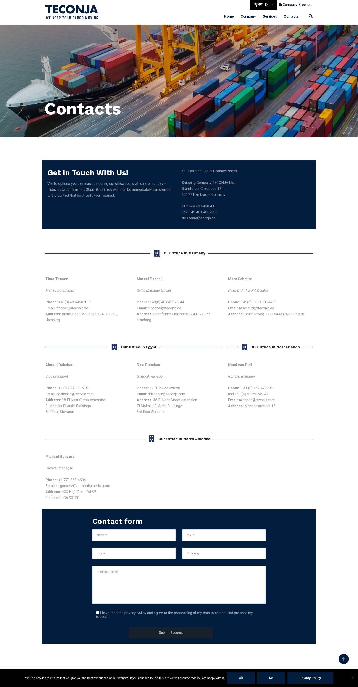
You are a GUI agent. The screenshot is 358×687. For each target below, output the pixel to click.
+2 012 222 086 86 (165, 388)
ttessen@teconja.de (72, 308)
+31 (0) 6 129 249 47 (251, 394)
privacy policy (135, 613)
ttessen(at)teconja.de (199, 218)
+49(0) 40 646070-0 (74, 302)
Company (248, 16)
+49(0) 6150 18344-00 (259, 302)
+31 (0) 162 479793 (257, 388)
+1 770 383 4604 (72, 480)
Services (270, 16)
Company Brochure (296, 5)
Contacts (291, 16)
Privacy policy (310, 678)
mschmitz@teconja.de (256, 308)
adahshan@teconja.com (75, 394)
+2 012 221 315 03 (73, 388)
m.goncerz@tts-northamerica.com (83, 486)
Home (229, 16)
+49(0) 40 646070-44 (167, 302)
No (271, 678)
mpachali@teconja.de (164, 308)
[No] (352, 678)
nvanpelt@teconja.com (257, 400)
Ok (241, 678)
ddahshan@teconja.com (166, 394)
